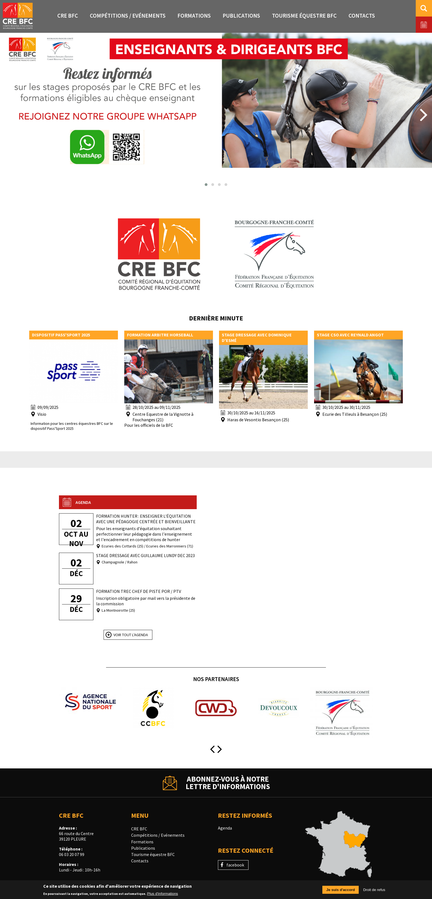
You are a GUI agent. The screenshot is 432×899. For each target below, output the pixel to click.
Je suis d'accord (340, 890)
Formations (142, 841)
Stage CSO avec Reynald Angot (350, 335)
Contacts (139, 860)
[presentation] (8, 114)
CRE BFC (139, 828)
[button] (206, 184)
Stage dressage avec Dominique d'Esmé (257, 337)
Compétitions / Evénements (158, 835)
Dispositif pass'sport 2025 (61, 335)
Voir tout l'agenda (131, 634)
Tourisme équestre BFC (153, 854)
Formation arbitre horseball (160, 335)
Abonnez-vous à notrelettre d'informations (228, 782)
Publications (143, 848)
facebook (235, 865)
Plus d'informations (162, 894)
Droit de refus (374, 890)
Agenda (225, 828)
